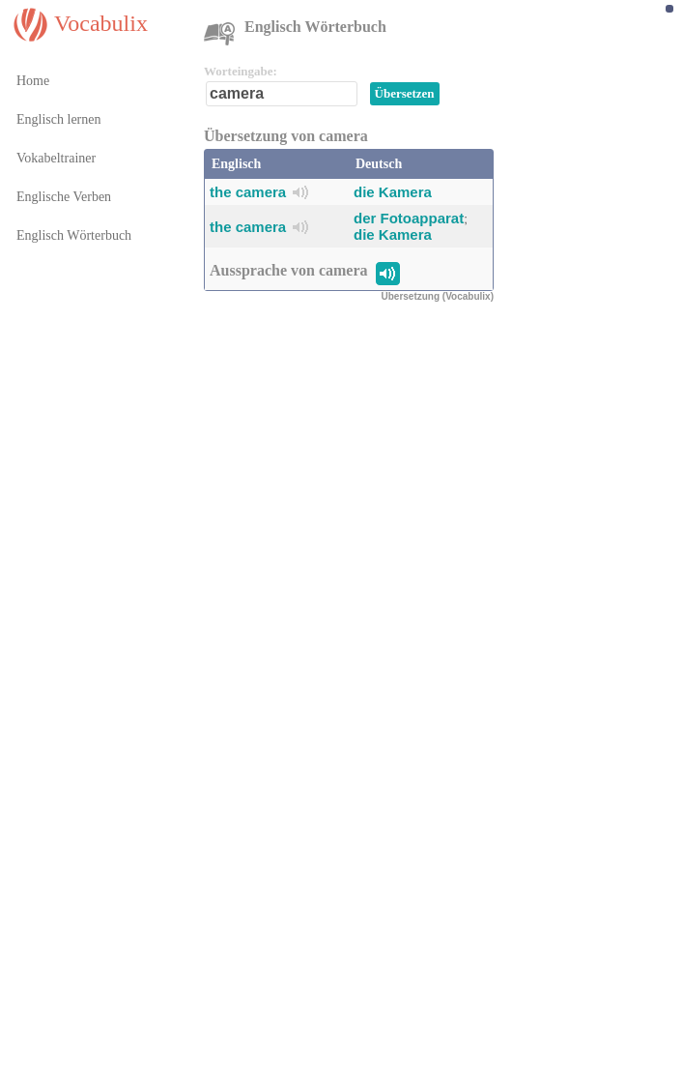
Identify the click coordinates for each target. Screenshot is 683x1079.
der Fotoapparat (409, 218)
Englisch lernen (58, 119)
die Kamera (393, 192)
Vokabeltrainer (56, 158)
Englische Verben (63, 197)
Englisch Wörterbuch (73, 235)
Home (32, 80)
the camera (248, 192)
